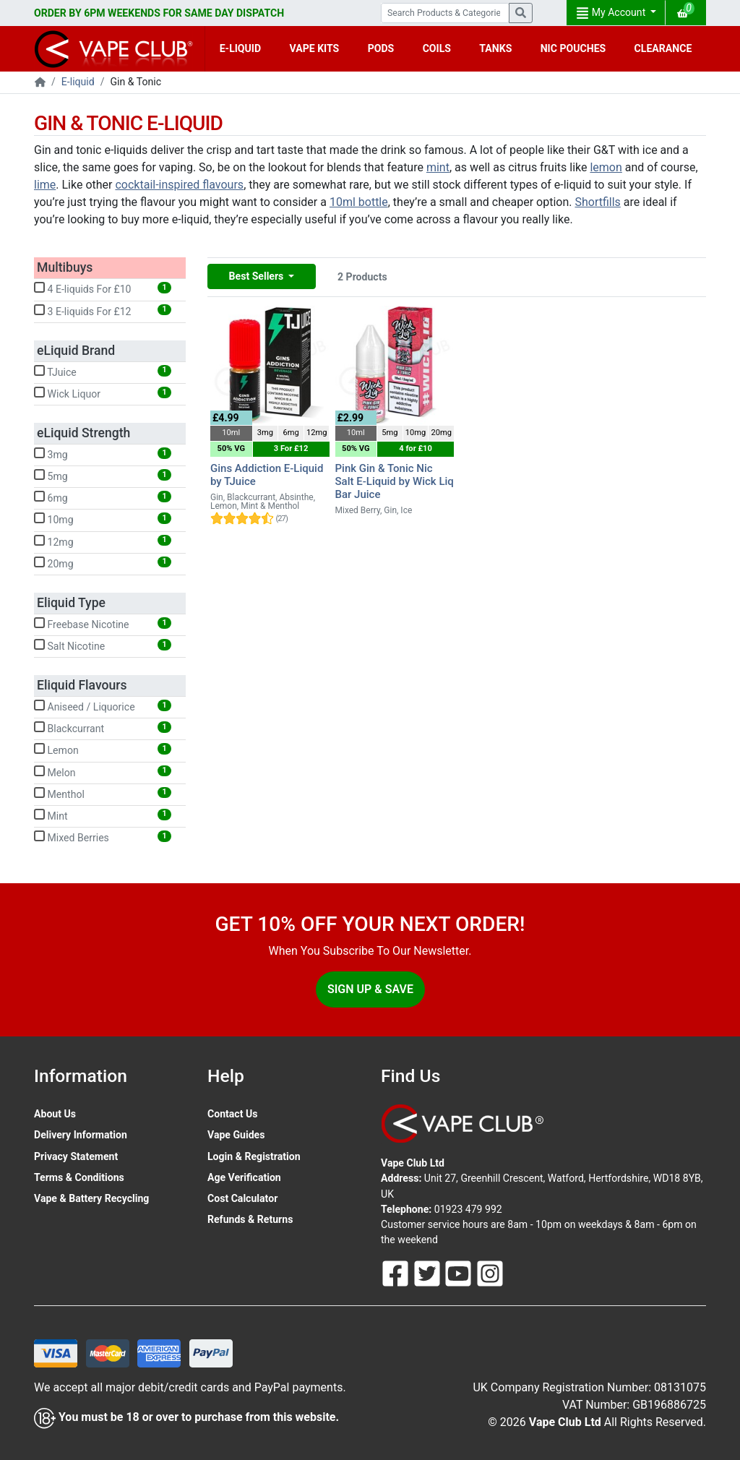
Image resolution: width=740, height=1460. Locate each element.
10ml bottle (359, 202)
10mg (102, 518)
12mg (102, 541)
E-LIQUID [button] (240, 48)
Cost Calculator (242, 1198)
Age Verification (244, 1177)
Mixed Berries (102, 836)
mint (437, 167)
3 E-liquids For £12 (102, 310)
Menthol (102, 793)
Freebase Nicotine (102, 623)
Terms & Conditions (79, 1177)
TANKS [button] (495, 48)
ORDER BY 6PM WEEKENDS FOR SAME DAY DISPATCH (159, 13)
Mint (102, 815)
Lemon (102, 749)
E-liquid (78, 81)
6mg (102, 497)
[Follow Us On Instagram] (490, 1273)
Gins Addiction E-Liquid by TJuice (266, 475)
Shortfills (597, 202)
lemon (605, 167)
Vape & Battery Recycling (91, 1198)
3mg (102, 453)
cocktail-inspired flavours (179, 185)
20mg (102, 563)
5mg (102, 475)
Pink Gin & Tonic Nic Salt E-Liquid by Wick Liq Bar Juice (394, 481)
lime (45, 185)
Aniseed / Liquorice (102, 706)
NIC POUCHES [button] (573, 48)
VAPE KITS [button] (315, 48)
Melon (102, 771)
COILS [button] (437, 48)
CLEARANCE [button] (663, 48)
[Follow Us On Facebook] (397, 1273)
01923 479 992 (468, 1209)
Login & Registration (254, 1156)
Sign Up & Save (370, 989)
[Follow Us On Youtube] (460, 1273)
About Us (55, 1114)
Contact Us (232, 1114)
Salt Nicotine (102, 645)
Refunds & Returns (250, 1219)
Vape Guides (235, 1135)
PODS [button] (381, 48)
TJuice (102, 371)
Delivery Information (80, 1135)
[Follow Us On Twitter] (428, 1273)
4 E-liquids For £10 (102, 288)
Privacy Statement (76, 1156)
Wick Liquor (102, 393)
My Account (612, 13)
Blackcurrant (102, 727)
